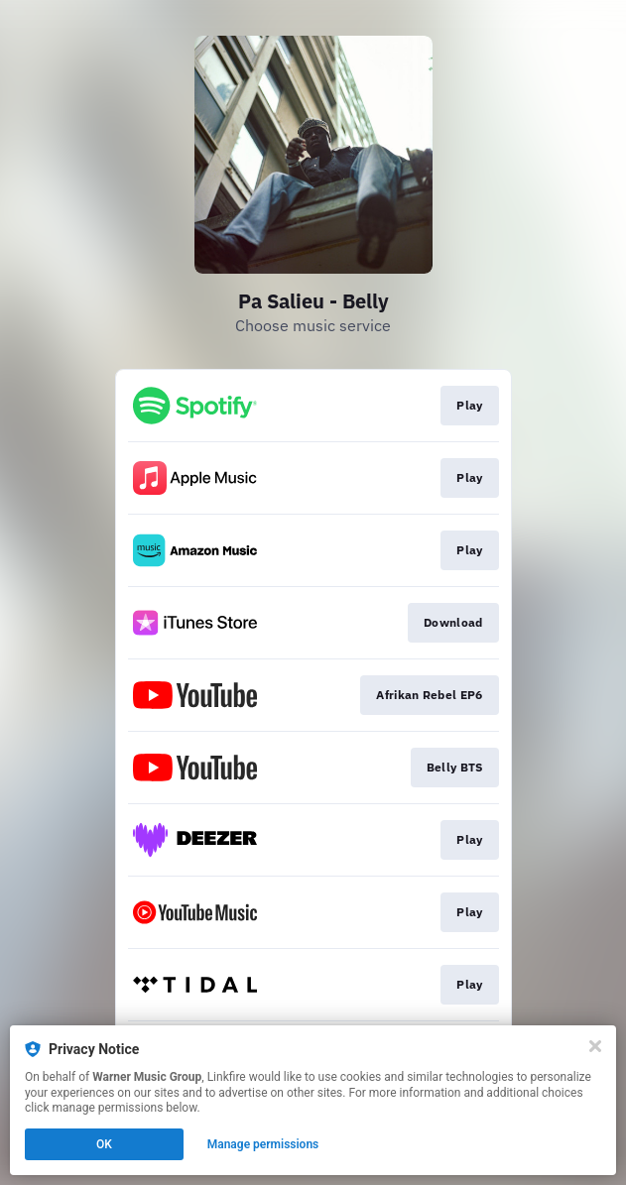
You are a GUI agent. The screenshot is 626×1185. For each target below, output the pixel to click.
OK (104, 1144)
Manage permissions (263, 1144)
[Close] (595, 1046)
